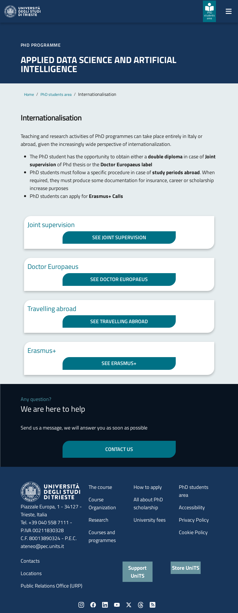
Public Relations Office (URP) (51, 586)
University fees (150, 520)
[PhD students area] (209, 11)
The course (100, 487)
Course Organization (102, 503)
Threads (140, 604)
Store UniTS (185, 568)
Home (29, 94)
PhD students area (56, 94)
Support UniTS (137, 572)
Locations (31, 573)
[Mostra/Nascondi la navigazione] (229, 11)
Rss (152, 604)
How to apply (148, 487)
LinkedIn (105, 604)
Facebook (93, 604)
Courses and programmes (102, 536)
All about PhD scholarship (148, 503)
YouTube (117, 604)
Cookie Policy (193, 532)
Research (98, 520)
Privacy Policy (194, 520)
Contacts (30, 561)
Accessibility (192, 507)
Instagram (81, 604)
